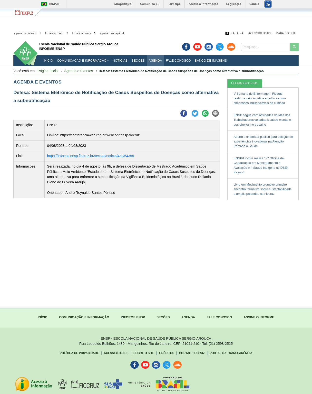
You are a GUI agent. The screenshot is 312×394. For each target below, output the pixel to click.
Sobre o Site (143, 353)
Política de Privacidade (79, 353)
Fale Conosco (178, 60)
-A (242, 33)
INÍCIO (48, 60)
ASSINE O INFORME (259, 317)
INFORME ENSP (133, 317)
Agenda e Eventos (78, 71)
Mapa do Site (286, 33)
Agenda (155, 60)
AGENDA (188, 317)
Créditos (166, 353)
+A (232, 33)
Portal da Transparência (231, 353)
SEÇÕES (163, 317)
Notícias (120, 60)
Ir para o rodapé (112, 33)
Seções (138, 60)
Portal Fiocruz (192, 353)
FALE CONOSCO (219, 317)
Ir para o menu (57, 33)
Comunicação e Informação (82, 60)
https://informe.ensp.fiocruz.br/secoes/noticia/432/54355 (90, 156)
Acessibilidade (260, 33)
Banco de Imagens (211, 60)
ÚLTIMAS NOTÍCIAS (244, 83)
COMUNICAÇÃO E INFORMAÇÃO (84, 317)
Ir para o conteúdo (27, 33)
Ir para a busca (84, 33)
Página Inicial (48, 71)
